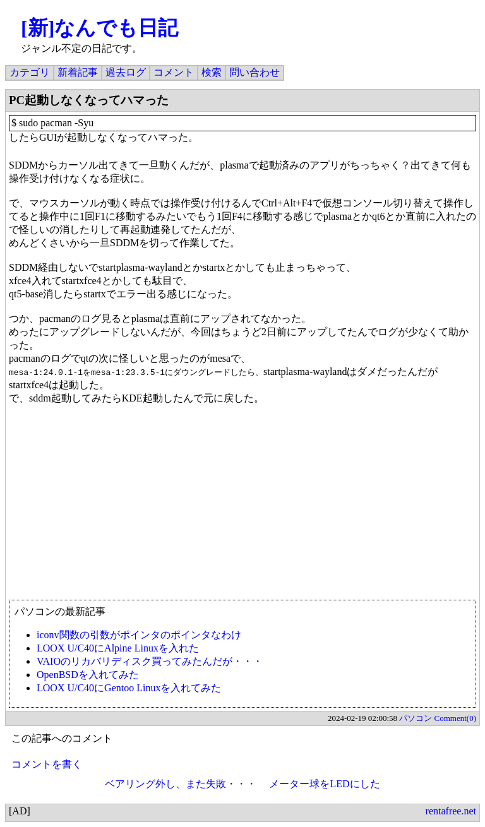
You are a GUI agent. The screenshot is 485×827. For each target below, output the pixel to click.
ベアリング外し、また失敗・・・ (180, 783)
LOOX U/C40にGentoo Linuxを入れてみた (129, 687)
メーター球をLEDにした (324, 783)
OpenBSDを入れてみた (88, 674)
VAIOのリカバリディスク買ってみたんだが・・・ (150, 661)
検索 (211, 72)
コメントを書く (46, 764)
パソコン (415, 718)
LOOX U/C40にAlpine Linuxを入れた (118, 648)
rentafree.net (451, 811)
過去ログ (125, 72)
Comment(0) (455, 718)
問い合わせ (254, 72)
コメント (173, 72)
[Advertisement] (242, 508)
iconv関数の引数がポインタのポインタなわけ (139, 634)
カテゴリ (29, 72)
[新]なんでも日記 (99, 27)
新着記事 (77, 72)
